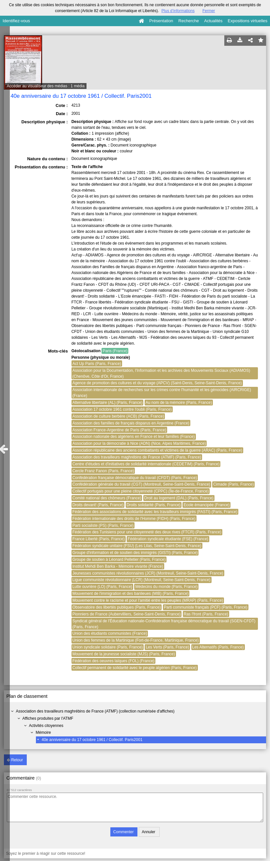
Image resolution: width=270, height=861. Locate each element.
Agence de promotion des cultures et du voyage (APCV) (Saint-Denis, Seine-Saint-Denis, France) (157, 383)
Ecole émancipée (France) (206, 505)
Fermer (208, 11)
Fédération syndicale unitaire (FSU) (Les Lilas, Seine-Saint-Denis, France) (136, 545)
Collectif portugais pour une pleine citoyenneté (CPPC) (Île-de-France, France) (140, 491)
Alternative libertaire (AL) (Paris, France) (107, 402)
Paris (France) (115, 351)
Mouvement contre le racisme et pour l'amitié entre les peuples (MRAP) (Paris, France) (147, 600)
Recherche (188, 20)
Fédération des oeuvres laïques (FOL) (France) (113, 661)
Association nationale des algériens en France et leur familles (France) (133, 436)
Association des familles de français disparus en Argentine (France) (130, 423)
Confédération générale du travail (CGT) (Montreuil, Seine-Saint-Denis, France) (141, 484)
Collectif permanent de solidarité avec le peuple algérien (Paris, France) (134, 667)
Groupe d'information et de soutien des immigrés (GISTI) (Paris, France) (135, 552)
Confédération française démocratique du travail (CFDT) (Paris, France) (134, 477)
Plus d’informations (178, 11)
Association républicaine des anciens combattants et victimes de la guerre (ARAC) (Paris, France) (157, 450)
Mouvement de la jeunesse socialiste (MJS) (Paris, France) (123, 654)
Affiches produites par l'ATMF (48, 718)
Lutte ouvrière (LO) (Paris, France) (102, 586)
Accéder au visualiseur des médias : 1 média (46, 86)
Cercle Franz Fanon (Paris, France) (103, 471)
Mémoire (43, 732)
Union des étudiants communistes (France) (109, 633)
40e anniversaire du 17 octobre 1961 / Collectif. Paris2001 (91, 739)
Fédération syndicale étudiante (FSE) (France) (168, 539)
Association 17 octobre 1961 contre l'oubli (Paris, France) (122, 409)
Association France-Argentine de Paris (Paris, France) (119, 430)
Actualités (213, 20)
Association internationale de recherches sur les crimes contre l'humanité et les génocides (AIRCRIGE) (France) (161, 392)
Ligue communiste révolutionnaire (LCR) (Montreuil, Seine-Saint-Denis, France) (141, 579)
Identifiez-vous (16, 20)
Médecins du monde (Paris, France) (166, 586)
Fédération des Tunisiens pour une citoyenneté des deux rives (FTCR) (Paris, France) (146, 532)
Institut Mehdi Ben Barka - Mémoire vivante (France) (117, 566)
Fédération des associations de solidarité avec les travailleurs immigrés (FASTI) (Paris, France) (155, 511)
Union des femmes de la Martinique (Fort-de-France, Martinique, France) (135, 640)
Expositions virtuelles (247, 20)
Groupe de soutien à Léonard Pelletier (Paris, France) (119, 559)
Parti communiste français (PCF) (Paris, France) (205, 607)
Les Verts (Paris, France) (167, 647)
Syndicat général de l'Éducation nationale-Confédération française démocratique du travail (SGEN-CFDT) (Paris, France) (164, 624)
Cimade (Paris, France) (233, 484)
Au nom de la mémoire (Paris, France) (179, 402)
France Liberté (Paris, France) (98, 539)
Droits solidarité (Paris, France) (154, 505)
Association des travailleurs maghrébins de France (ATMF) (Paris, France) (136, 457)
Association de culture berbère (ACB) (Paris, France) (118, 416)
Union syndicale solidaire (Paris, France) (107, 647)
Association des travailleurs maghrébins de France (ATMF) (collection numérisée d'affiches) (95, 711)
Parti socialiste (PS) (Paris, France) (103, 525)
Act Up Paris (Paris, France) (96, 363)
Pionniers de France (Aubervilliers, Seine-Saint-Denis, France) (126, 614)
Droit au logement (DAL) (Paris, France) (179, 498)
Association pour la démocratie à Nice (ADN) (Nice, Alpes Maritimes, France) (139, 443)
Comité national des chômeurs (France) (106, 498)
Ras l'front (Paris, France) (206, 614)
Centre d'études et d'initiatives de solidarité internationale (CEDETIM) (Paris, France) (146, 464)
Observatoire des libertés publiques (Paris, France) (116, 607)
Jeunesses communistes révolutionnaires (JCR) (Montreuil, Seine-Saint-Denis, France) (147, 573)
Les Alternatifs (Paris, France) (218, 647)
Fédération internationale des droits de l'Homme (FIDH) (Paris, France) (134, 518)
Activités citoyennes (46, 725)
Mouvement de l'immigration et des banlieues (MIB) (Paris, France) (130, 593)
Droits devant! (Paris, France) (98, 505)
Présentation (161, 20)
